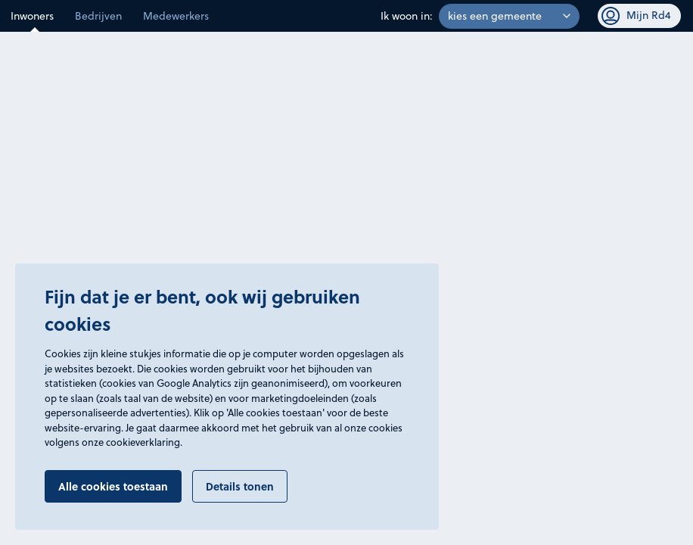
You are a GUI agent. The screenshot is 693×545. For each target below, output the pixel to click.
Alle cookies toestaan (113, 486)
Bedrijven (98, 15)
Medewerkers (176, 15)
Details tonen (240, 486)
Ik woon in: (407, 15)
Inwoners (32, 15)
